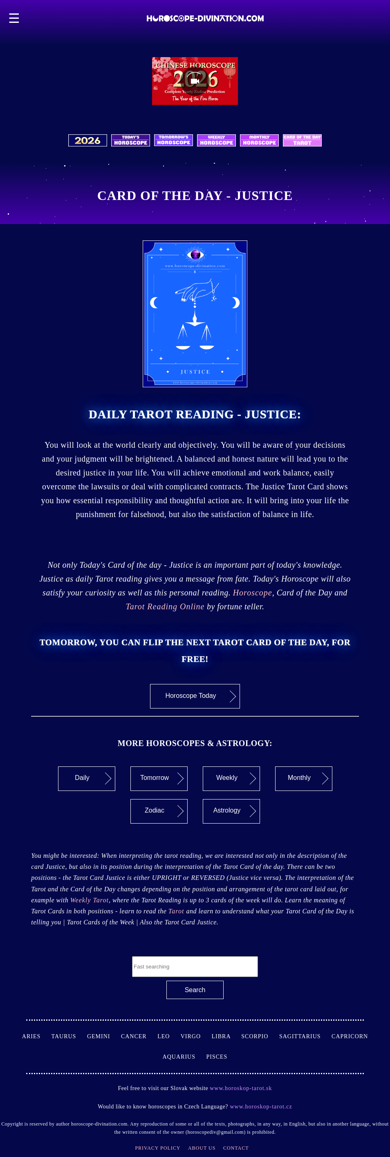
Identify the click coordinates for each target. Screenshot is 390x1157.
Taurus (69, 1036)
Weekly (236, 779)
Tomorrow (162, 779)
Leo (168, 1036)
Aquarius (184, 1057)
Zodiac (164, 811)
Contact (236, 1148)
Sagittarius (305, 1036)
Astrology (234, 811)
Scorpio (260, 1036)
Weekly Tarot (89, 900)
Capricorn (350, 1036)
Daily (93, 779)
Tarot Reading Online (165, 606)
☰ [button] (14, 18)
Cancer (139, 1036)
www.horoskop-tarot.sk (241, 1088)
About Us (201, 1148)
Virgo (196, 1036)
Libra (227, 1036)
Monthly (308, 779)
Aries (37, 1036)
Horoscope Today (200, 696)
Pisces (216, 1057)
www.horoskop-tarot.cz (260, 1107)
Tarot (177, 911)
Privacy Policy (157, 1148)
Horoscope (252, 592)
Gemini (104, 1036)
